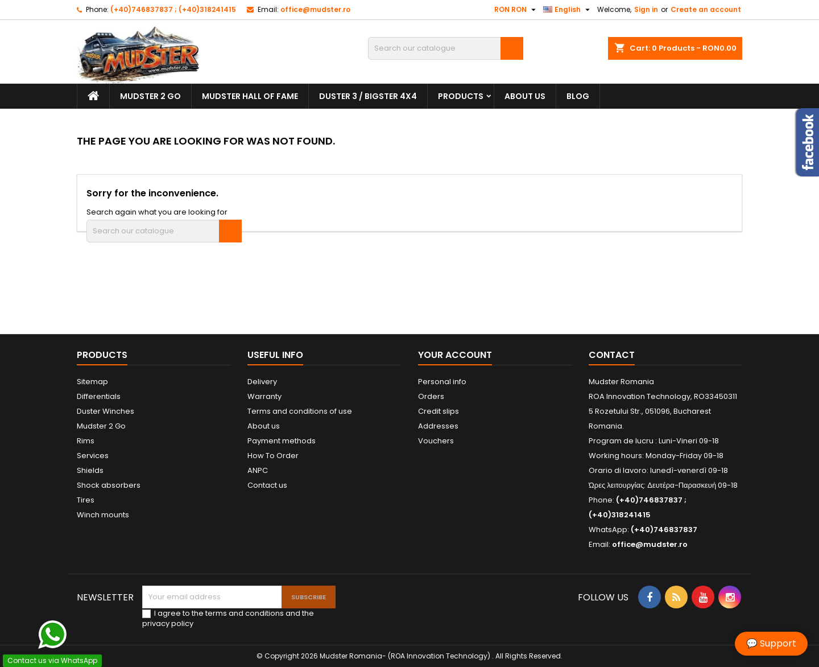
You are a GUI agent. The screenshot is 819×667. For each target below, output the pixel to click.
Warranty (264, 396)
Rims (85, 440)
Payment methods (281, 440)
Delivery (262, 381)
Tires (85, 500)
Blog (577, 96)
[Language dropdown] (568, 9)
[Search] (445, 48)
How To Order (273, 455)
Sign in (646, 9)
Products (460, 96)
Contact (612, 354)
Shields (90, 470)
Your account (455, 354)
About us (524, 96)
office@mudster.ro (315, 9)
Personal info (442, 381)
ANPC (257, 470)
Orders (431, 396)
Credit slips (438, 411)
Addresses (438, 426)
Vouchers (436, 440)
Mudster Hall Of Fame (250, 96)
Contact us (267, 485)
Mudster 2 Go (150, 96)
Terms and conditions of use (299, 411)
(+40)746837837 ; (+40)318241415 (173, 9)
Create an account (706, 9)
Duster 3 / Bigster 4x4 (368, 96)
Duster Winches (105, 411)
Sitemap (92, 381)
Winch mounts (103, 514)
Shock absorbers (108, 485)
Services (93, 455)
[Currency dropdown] (516, 9)
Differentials (99, 396)
